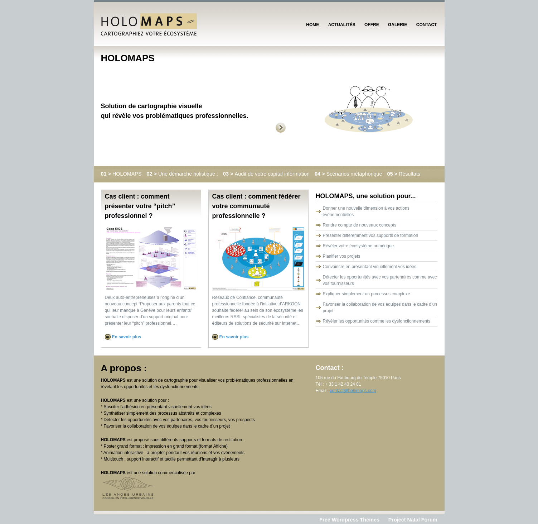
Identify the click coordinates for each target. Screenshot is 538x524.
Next (292, 128)
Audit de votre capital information (267, 174)
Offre (371, 24)
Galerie (397, 24)
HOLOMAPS (122, 174)
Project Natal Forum (412, 520)
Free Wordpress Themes (349, 520)
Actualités (341, 24)
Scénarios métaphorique (349, 174)
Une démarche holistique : (183, 174)
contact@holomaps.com (353, 390)
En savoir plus (126, 336)
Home (312, 24)
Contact (426, 24)
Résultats (403, 174)
